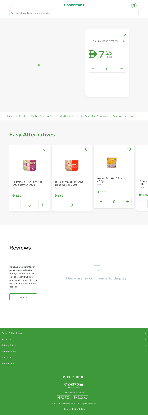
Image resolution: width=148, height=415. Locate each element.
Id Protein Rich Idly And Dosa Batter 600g (28, 183)
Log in (23, 297)
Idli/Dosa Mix (67, 116)
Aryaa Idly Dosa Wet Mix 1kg (117, 116)
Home (10, 116)
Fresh (22, 116)
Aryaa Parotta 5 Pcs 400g (109, 180)
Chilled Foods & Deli (43, 116)
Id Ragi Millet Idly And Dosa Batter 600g (69, 183)
